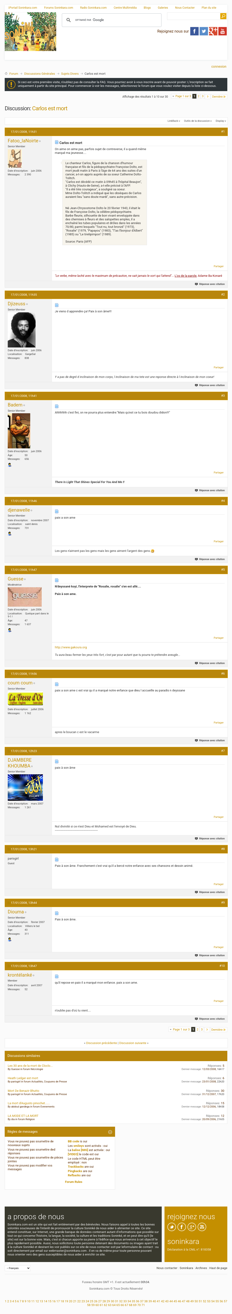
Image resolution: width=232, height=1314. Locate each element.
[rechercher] (111, 20)
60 (97, 1305)
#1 (223, 131)
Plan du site (209, 7)
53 (208, 1301)
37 (142, 1301)
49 (192, 1301)
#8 (223, 849)
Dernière (219, 96)
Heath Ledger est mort (23, 1078)
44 (171, 1301)
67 (126, 1305)
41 (158, 1301)
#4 (223, 500)
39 (150, 1301)
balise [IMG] (80, 1150)
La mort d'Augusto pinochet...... (29, 1103)
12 (37, 1301)
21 (75, 1301)
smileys (78, 1146)
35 (133, 1301)
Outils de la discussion (197, 120)
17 (58, 1301)
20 (70, 1301)
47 (183, 1301)
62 (105, 1305)
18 (62, 1301)
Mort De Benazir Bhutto (23, 1091)
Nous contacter (167, 1268)
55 (217, 1301)
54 (213, 1301)
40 (154, 1301)
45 (175, 1301)
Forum (13, 73)
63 (110, 1305)
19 (66, 1301)
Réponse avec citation (210, 284)
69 (135, 1305)
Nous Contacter (185, 7)
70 (139, 1305)
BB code (73, 1141)
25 (91, 1301)
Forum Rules (73, 1182)
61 (101, 1305)
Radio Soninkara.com (93, 7)
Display (220, 120)
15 (50, 1301)
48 (188, 1301)
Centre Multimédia (125, 7)
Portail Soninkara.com (22, 7)
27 (100, 1301)
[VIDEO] (73, 1154)
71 (143, 1305)
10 (28, 1301)
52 (204, 1301)
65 (118, 1305)
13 (41, 1301)
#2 (223, 294)
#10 (222, 965)
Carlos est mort (49, 108)
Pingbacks (75, 1171)
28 (104, 1301)
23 (83, 1301)
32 (121, 1301)
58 (89, 1305)
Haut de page (218, 1268)
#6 (223, 673)
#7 (223, 751)
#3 (223, 395)
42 (163, 1301)
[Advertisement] (107, 45)
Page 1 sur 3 (183, 96)
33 (125, 1301)
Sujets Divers (70, 73)
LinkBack (173, 120)
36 (137, 1301)
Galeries (163, 7)
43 (167, 1301)
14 (45, 1301)
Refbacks (74, 1175)
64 (114, 1305)
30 (112, 1301)
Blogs (147, 7)
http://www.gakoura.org (71, 647)
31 (117, 1301)
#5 (223, 569)
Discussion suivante (132, 1043)
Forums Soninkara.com (58, 7)
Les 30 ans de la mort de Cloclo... (30, 1065)
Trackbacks (76, 1166)
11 (33, 1301)
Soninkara (186, 1268)
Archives (201, 1268)
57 (225, 1301)
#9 (223, 902)
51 (200, 1301)
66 (122, 1305)
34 (129, 1301)
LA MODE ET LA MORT (23, 1116)
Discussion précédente (101, 1043)
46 (179, 1301)
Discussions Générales (39, 73)
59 (93, 1305)
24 (87, 1301)
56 (221, 1301)
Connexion (218, 66)
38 (146, 1301)
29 (108, 1301)
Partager (219, 266)
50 (196, 1301)
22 (79, 1301)
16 (54, 1301)
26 (95, 1301)
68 (130, 1305)
